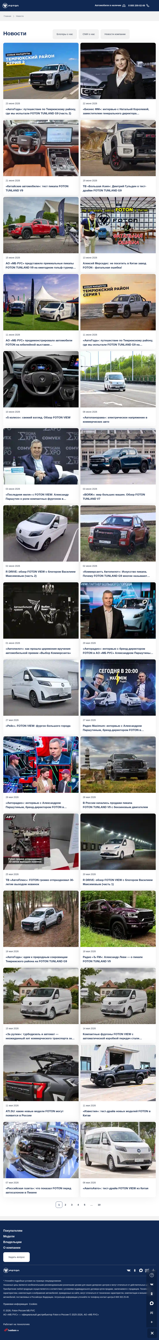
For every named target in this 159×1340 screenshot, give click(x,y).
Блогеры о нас (65, 34)
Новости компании (115, 34)
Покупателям (12, 1230)
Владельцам (12, 1242)
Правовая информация (15, 1304)
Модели (9, 1236)
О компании (11, 1247)
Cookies (32, 1304)
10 (99, 1204)
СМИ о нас (89, 34)
